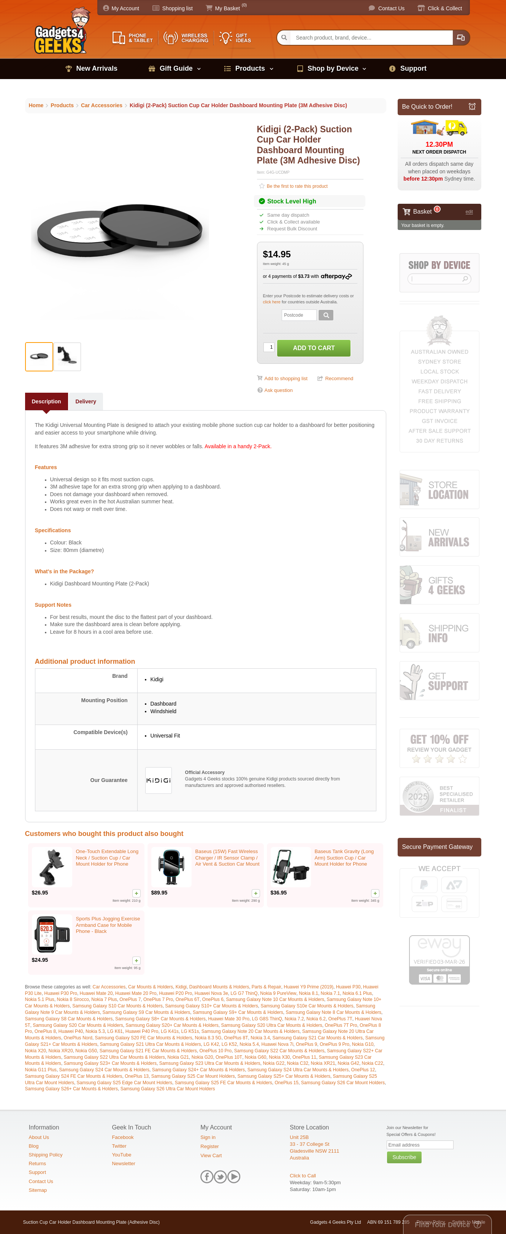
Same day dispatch (287, 215)
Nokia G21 (178, 1057)
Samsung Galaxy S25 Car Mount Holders (193, 1076)
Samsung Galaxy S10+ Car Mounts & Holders (211, 1006)
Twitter (119, 1146)
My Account (125, 8)
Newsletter (123, 1163)
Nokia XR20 (61, 1050)
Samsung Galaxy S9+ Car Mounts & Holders (238, 1012)
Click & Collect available (293, 222)
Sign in (208, 1137)
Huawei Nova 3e (211, 993)
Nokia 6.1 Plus (357, 993)
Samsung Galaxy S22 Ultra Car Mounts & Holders (114, 1057)
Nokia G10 (363, 1044)
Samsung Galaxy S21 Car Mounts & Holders (318, 1037)
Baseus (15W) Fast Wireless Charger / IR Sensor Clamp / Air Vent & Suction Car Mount (227, 858)
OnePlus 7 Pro (158, 999)
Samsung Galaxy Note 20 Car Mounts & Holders (250, 1031)
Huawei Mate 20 (96, 993)
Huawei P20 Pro (175, 993)
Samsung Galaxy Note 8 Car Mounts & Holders (333, 1012)
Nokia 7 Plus (104, 999)
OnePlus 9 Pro (334, 1044)
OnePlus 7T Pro (341, 1025)
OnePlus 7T (340, 1018)
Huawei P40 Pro (142, 1031)
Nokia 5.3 (95, 1031)
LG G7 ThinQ (244, 993)
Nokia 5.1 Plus (39, 999)
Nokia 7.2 (294, 1018)
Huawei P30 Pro (60, 993)
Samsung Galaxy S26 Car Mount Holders (343, 1082)
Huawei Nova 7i (277, 1044)
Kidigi (181, 987)
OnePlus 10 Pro (215, 1050)
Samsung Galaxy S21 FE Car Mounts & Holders (148, 1050)
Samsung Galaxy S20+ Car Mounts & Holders (171, 1025)
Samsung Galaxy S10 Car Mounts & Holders (117, 1006)
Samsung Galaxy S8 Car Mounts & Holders (69, 1018)
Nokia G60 (255, 1057)
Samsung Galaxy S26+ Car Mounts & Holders (71, 1088)
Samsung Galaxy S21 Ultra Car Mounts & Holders (150, 1044)
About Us (39, 1137)
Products (250, 68)
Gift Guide (176, 68)
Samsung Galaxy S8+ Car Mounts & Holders (160, 1018)
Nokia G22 (273, 1063)
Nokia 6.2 (316, 1018)
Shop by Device (333, 68)
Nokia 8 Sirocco (73, 999)
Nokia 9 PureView (278, 993)
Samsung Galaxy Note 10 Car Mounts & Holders (275, 999)
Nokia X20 (35, 1050)
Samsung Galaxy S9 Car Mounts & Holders (146, 1012)
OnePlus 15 (286, 1082)
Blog (34, 1146)
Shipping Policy (46, 1155)
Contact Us (391, 8)
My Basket (227, 8)
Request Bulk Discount (291, 229)
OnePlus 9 (306, 1044)
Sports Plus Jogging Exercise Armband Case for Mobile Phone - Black (108, 925)
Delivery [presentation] (86, 401)
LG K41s (170, 1031)
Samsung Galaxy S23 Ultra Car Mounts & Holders (209, 1063)
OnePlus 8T (236, 1037)
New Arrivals (96, 68)
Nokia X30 (279, 1057)
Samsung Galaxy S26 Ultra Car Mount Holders (168, 1088)
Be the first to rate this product (297, 186)
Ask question (279, 390)
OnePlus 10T (229, 1057)
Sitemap (38, 1190)
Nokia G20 (202, 1057)
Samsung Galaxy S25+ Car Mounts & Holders (283, 1076)
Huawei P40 (71, 1031)
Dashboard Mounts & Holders (219, 987)
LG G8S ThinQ (267, 1018)
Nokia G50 (86, 1050)
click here (272, 302)
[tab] (47, 401)
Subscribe (404, 1157)
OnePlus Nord (78, 1037)
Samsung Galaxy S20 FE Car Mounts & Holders (143, 1037)
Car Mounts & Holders (150, 987)
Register (209, 1146)
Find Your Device (442, 1225)
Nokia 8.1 (308, 993)
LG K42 (211, 1044)
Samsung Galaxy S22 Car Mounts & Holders (279, 1050)
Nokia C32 (297, 1063)
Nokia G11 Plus (41, 1069)
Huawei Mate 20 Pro (136, 993)
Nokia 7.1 (330, 993)
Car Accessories (109, 987)
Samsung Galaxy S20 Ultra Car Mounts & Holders (271, 1025)
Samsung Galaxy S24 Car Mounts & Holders (104, 1069)
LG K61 (115, 1031)
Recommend (339, 378)
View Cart (211, 1155)
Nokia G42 (348, 1063)
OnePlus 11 (304, 1057)
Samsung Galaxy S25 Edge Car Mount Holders (124, 1082)
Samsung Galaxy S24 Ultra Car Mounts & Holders (298, 1069)
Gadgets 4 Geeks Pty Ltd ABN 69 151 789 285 (360, 1222)
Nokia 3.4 (260, 1037)
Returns (37, 1163)
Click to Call (303, 1175)
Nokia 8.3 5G (208, 1037)
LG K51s (190, 1031)
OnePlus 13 (137, 1076)
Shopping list (177, 8)
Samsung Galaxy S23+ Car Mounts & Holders (110, 1063)
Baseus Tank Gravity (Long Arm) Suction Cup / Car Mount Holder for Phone (344, 858)
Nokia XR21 (323, 1063)
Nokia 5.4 (249, 1044)
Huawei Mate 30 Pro (228, 1018)
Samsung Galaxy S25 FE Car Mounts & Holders (223, 1082)
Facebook (122, 1137)
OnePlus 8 (45, 1031)
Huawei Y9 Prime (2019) (309, 987)
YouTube (121, 1155)
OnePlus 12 (363, 1069)
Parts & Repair (266, 987)
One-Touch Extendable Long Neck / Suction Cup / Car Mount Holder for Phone (107, 858)
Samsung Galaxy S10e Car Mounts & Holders (306, 1006)
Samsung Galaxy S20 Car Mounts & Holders (78, 1025)
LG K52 (229, 1044)
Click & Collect (445, 8)
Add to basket (313, 348)
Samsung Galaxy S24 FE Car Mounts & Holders (73, 1076)
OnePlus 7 (130, 999)
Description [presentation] (46, 401)
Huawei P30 (348, 987)
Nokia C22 (372, 1063)
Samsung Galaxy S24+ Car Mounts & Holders (198, 1069)
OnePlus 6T (188, 999)
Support (413, 68)
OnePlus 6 (213, 999)
